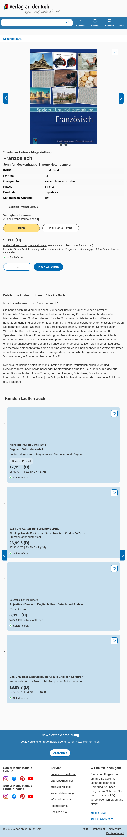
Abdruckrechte (59, 805)
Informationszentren (62, 799)
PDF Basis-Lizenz (60, 228)
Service (56, 768)
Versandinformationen (63, 774)
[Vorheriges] (5, 98)
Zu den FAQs (100, 812)
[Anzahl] (17, 267)
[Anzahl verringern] (8, 267)
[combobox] (32, 22)
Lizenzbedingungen (62, 780)
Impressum (114, 829)
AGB (85, 829)
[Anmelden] (80, 23)
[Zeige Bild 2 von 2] (66, 144)
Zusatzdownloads (61, 786)
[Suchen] (68, 22)
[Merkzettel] (95, 23)
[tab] (16, 295)
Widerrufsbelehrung (62, 793)
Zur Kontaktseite (102, 818)
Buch (21, 228)
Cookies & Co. (59, 812)
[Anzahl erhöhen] (27, 267)
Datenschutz (98, 829)
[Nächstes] (121, 98)
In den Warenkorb (48, 266)
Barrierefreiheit (115, 833)
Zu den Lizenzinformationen (21, 219)
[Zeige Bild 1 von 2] (61, 144)
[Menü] (121, 23)
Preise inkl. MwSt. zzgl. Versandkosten (25, 245)
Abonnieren (60, 752)
